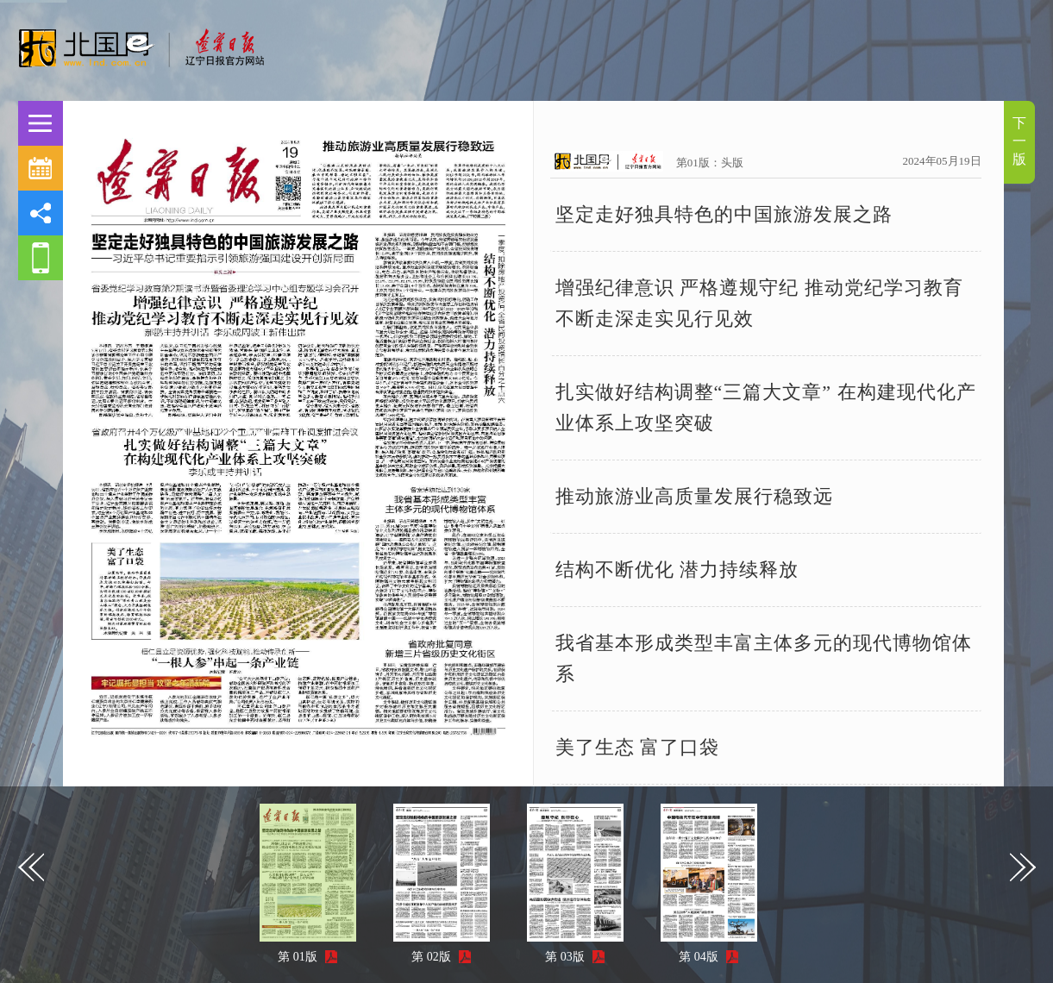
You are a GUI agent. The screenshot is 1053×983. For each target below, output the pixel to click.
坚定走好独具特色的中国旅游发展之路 (724, 214)
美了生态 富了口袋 (637, 747)
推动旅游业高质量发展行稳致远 (694, 496)
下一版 (1019, 141)
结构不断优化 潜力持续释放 (677, 569)
